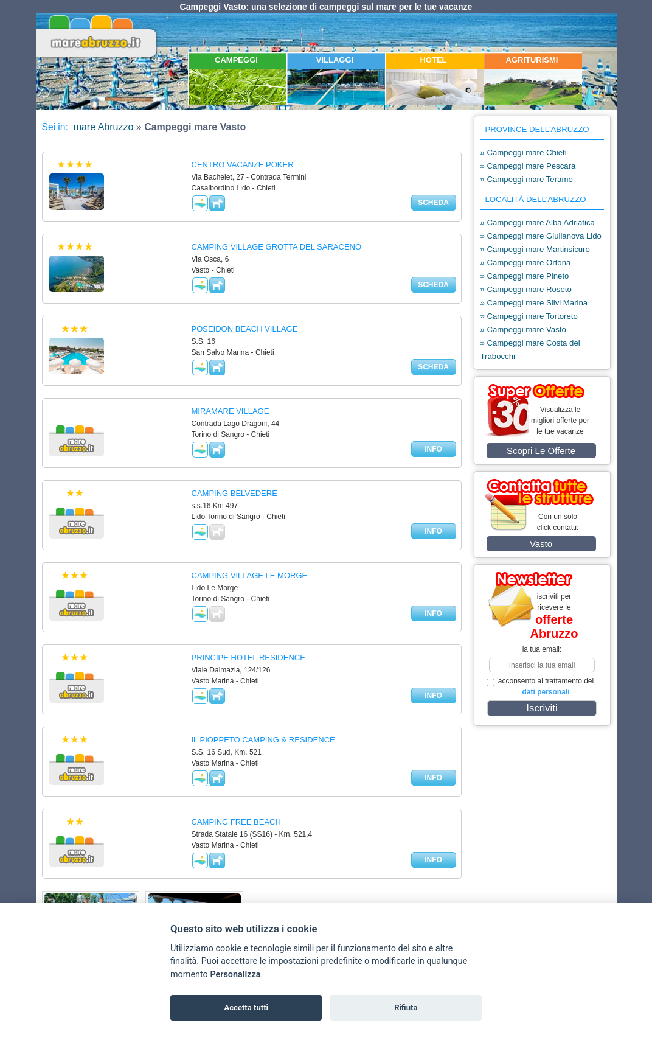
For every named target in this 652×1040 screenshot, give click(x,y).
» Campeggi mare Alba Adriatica (537, 222)
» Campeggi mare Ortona (525, 262)
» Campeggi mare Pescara (528, 165)
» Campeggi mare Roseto (526, 289)
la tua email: (542, 649)
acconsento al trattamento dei (540, 686)
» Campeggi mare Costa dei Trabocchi (530, 349)
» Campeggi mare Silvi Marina (534, 302)
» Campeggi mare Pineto (524, 276)
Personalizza (235, 974)
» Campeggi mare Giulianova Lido (541, 235)
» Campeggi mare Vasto (523, 329)
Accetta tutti (246, 1007)
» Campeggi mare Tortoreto (529, 316)
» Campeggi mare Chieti (523, 152)
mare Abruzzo (102, 127)
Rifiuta (405, 1007)
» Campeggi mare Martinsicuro (535, 249)
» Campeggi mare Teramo (526, 179)
